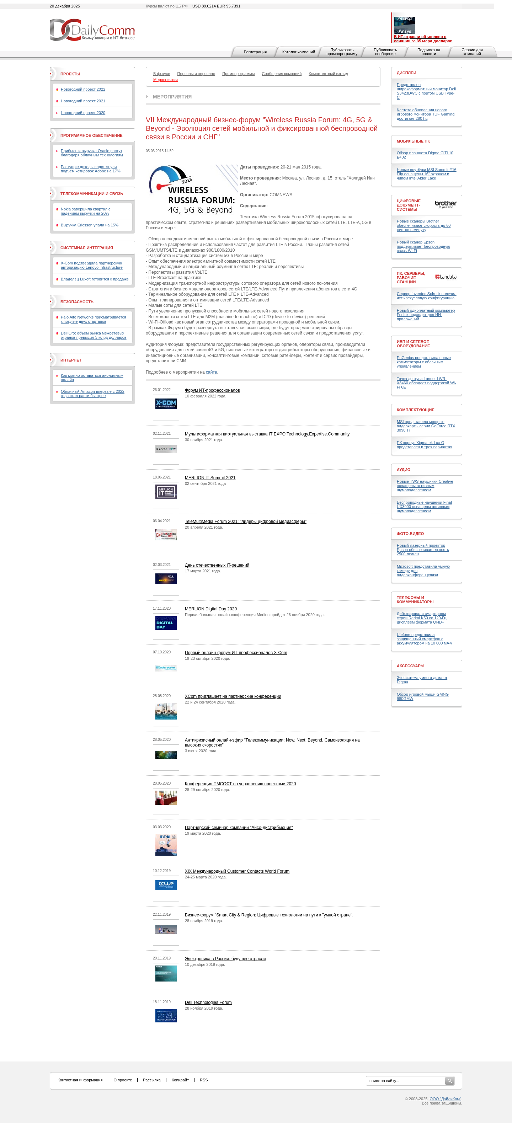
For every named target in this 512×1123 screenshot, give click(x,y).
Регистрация (255, 52)
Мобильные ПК (413, 141)
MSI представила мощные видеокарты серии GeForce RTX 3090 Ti (426, 425)
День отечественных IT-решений (217, 565)
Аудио (403, 469)
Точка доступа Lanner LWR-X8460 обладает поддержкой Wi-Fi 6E (426, 382)
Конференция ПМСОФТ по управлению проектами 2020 (240, 783)
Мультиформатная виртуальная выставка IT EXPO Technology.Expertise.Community (267, 434)
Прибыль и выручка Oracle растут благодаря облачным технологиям (92, 153)
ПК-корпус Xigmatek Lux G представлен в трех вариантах (424, 444)
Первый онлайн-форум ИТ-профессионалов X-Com (236, 652)
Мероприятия (172, 97)
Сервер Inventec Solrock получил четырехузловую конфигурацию (427, 296)
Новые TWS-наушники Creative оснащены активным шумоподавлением (425, 485)
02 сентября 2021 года (205, 483)
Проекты (70, 74)
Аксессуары (411, 666)
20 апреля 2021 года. (204, 527)
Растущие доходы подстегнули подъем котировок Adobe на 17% (91, 169)
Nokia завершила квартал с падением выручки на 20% (85, 211)
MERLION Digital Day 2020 (211, 608)
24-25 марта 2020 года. (206, 877)
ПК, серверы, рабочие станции (411, 277)
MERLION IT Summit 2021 (210, 477)
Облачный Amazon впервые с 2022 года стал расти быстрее (92, 393)
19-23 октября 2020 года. (207, 658)
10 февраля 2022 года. (205, 396)
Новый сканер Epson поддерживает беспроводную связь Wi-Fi (423, 246)
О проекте (122, 1080)
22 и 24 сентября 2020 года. (210, 702)
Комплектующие (415, 410)
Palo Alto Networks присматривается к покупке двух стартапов (93, 319)
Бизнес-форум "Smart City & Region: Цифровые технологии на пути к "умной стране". (269, 915)
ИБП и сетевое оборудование (413, 343)
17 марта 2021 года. (203, 571)
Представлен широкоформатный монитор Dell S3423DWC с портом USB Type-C (426, 91)
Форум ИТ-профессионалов (212, 390)
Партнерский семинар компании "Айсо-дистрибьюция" (239, 827)
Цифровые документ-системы (409, 205)
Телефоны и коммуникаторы (415, 599)
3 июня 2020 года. (201, 751)
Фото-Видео (410, 533)
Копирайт (180, 1080)
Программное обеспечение (91, 135)
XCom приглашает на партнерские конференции (233, 696)
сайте (211, 372)
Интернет (70, 360)
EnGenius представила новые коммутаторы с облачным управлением (424, 361)
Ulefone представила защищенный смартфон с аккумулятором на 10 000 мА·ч (424, 638)
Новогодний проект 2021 (83, 101)
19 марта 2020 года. (203, 833)
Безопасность (77, 302)
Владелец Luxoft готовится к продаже (95, 279)
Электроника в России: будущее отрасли (225, 958)
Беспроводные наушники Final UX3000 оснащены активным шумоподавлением (424, 506)
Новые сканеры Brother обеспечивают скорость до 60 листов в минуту (423, 225)
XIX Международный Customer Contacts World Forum (237, 871)
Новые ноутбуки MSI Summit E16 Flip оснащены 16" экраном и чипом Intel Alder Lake (427, 173)
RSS (204, 1080)
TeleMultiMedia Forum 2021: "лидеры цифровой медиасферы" (245, 521)
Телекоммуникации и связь (91, 194)
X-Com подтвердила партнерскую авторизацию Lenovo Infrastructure (92, 265)
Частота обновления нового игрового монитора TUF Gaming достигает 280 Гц (425, 114)
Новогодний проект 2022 (83, 89)
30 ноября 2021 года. (204, 440)
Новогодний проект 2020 (83, 113)
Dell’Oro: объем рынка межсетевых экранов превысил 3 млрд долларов (94, 335)
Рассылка (152, 1080)
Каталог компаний (298, 52)
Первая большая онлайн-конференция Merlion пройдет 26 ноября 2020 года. (255, 615)
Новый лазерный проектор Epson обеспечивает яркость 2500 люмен (423, 549)
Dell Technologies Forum (208, 1002)
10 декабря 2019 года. (205, 964)
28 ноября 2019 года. (204, 921)
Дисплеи (406, 73)
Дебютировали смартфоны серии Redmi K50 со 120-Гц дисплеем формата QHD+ (422, 617)
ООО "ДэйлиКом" (445, 1099)
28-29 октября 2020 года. (207, 789)
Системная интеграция (86, 248)
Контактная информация (80, 1080)
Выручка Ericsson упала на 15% (89, 225)
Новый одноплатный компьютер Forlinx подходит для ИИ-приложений (426, 314)
